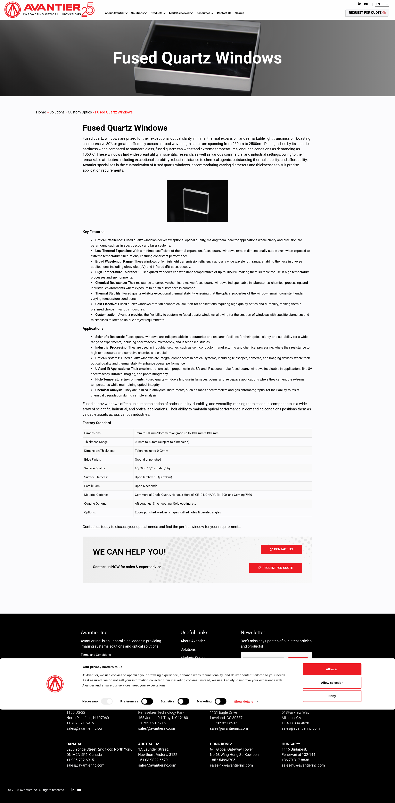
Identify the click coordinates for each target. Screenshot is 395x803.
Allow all (332, 762)
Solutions (137, 13)
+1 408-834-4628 (295, 723)
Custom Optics (80, 112)
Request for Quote (195, 683)
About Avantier (114, 13)
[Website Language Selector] (382, 4)
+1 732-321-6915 (80, 723)
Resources (203, 13)
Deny (332, 789)
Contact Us (224, 13)
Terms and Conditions (96, 655)
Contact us (189, 674)
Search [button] (239, 13)
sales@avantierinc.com (85, 728)
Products (156, 13)
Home (41, 112)
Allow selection (332, 776)
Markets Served (179, 13)
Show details (243, 795)
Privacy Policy (90, 663)
